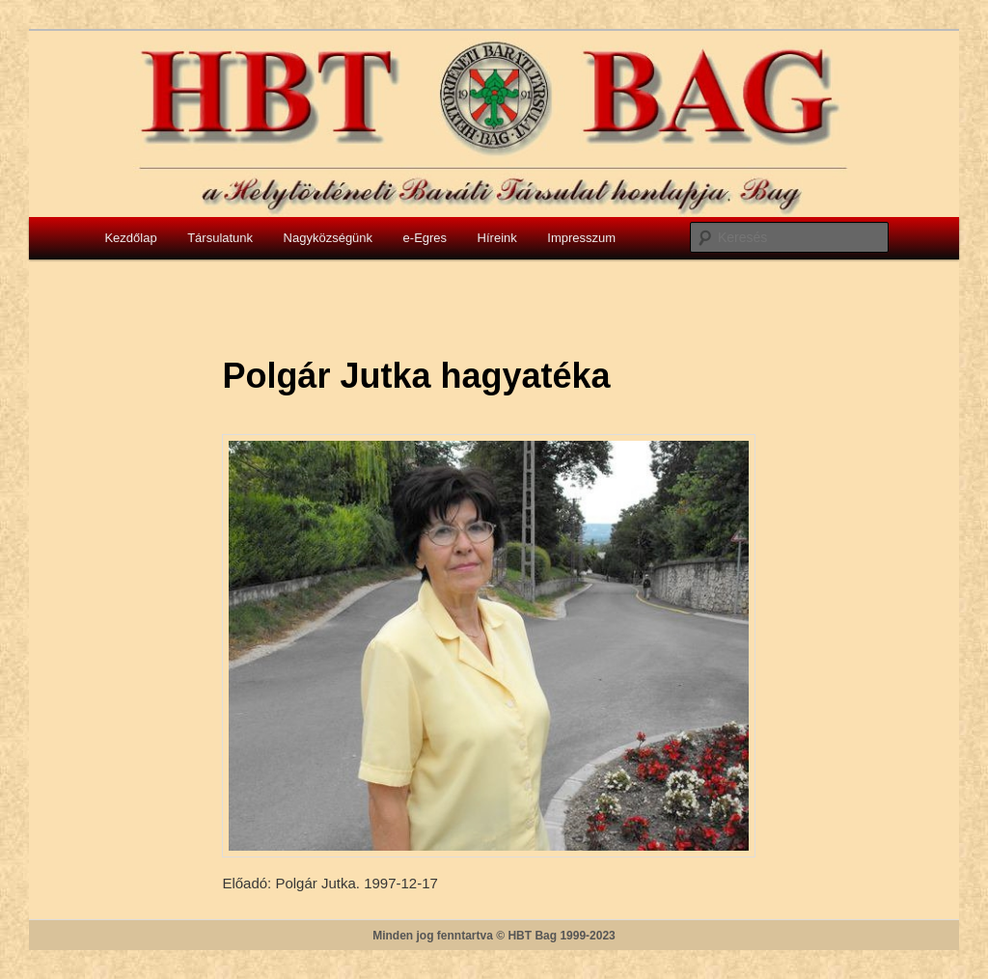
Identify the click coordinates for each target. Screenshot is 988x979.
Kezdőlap (130, 238)
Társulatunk (220, 238)
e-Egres (425, 238)
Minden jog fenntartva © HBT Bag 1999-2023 (494, 935)
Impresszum (581, 238)
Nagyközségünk (328, 238)
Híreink (497, 238)
